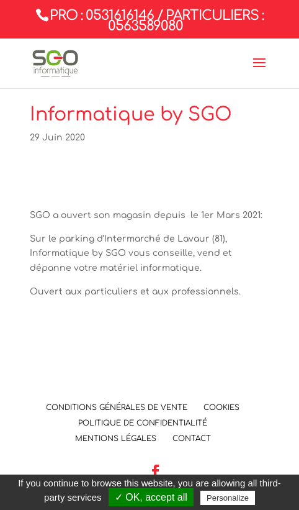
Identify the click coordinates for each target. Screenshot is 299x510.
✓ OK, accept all (151, 497)
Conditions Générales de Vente (116, 407)
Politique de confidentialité (142, 423)
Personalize (228, 498)
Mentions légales (115, 438)
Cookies (221, 407)
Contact (191, 438)
